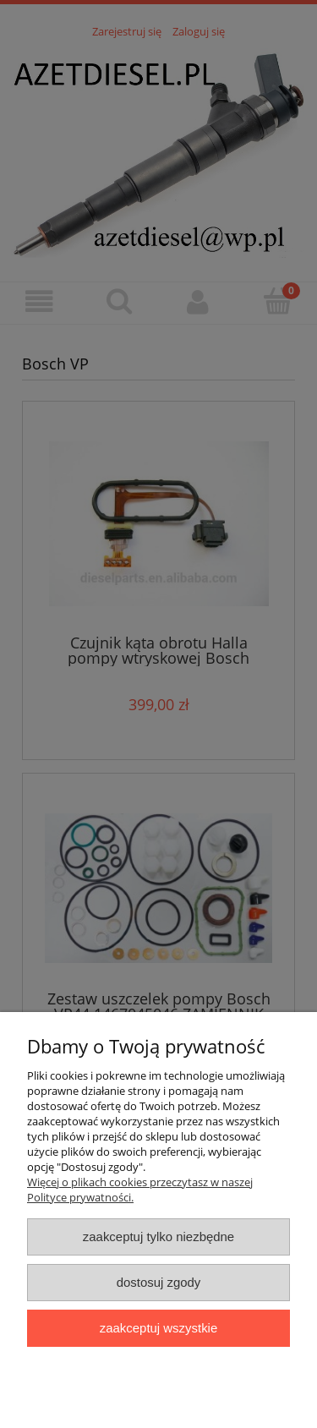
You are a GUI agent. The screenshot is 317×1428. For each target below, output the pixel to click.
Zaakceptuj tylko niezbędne (158, 1236)
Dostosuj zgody (159, 1282)
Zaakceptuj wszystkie (158, 1328)
